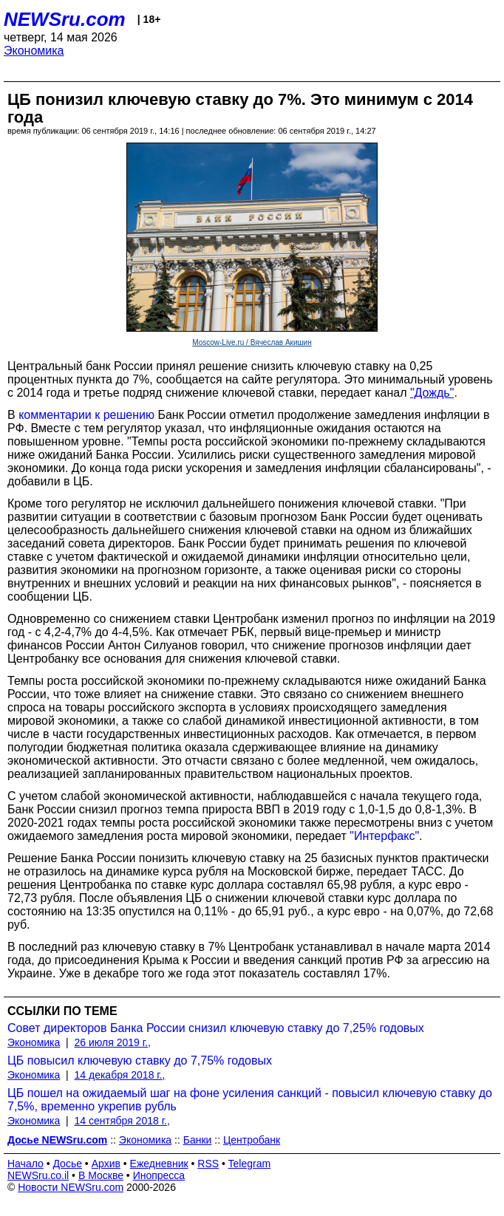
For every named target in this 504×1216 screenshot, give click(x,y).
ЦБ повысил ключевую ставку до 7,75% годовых (139, 1060)
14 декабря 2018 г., (120, 1075)
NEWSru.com (65, 19)
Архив (106, 1163)
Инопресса (159, 1175)
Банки (197, 1140)
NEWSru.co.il (38, 1175)
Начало (25, 1163)
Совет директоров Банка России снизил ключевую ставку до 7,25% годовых (215, 1028)
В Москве (100, 1175)
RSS (208, 1163)
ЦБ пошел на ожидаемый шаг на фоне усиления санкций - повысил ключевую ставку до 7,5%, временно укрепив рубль (249, 1100)
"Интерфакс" (384, 836)
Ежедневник (159, 1163)
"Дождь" (432, 392)
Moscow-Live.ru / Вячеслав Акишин (251, 342)
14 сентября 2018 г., (122, 1121)
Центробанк (251, 1140)
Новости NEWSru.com (70, 1187)
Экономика (34, 50)
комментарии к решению (86, 415)
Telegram (249, 1163)
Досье (67, 1163)
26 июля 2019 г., (113, 1042)
